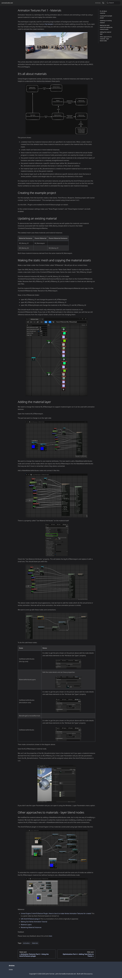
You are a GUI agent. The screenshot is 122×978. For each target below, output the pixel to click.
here (50, 936)
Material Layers (26, 925)
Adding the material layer (105, 33)
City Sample (49, 24)
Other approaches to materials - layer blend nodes (106, 39)
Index (11, 969)
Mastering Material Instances (31, 927)
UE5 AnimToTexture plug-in (30, 919)
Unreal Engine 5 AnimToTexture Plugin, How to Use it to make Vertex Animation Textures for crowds (56, 913)
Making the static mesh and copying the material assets (106, 27)
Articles (98, 3)
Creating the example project (106, 17)
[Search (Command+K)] (113, 3)
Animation (26, 943)
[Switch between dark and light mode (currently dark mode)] (103, 2)
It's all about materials (103, 12)
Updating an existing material (106, 21)
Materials (35, 943)
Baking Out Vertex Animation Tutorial (34, 922)
